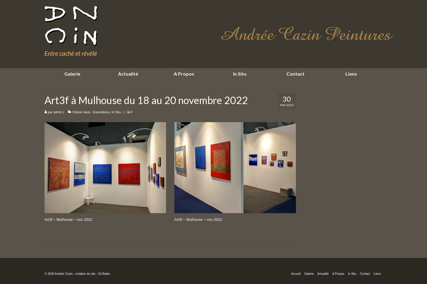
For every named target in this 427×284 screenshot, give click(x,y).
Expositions (101, 112)
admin (57, 112)
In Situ (116, 112)
